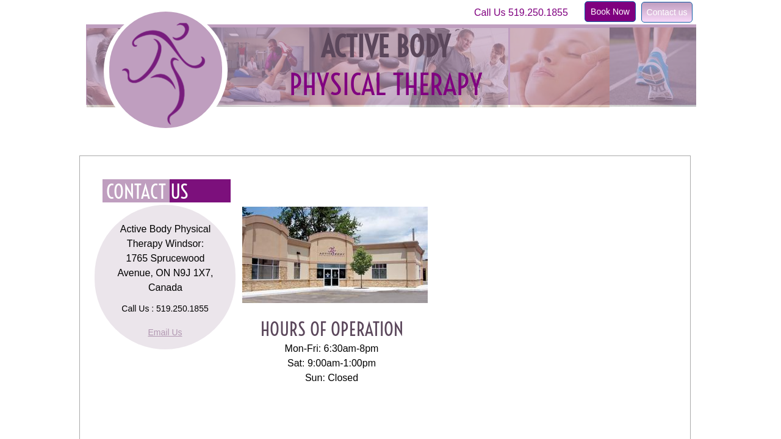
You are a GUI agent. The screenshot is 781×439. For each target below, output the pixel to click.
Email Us (165, 332)
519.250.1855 (538, 12)
